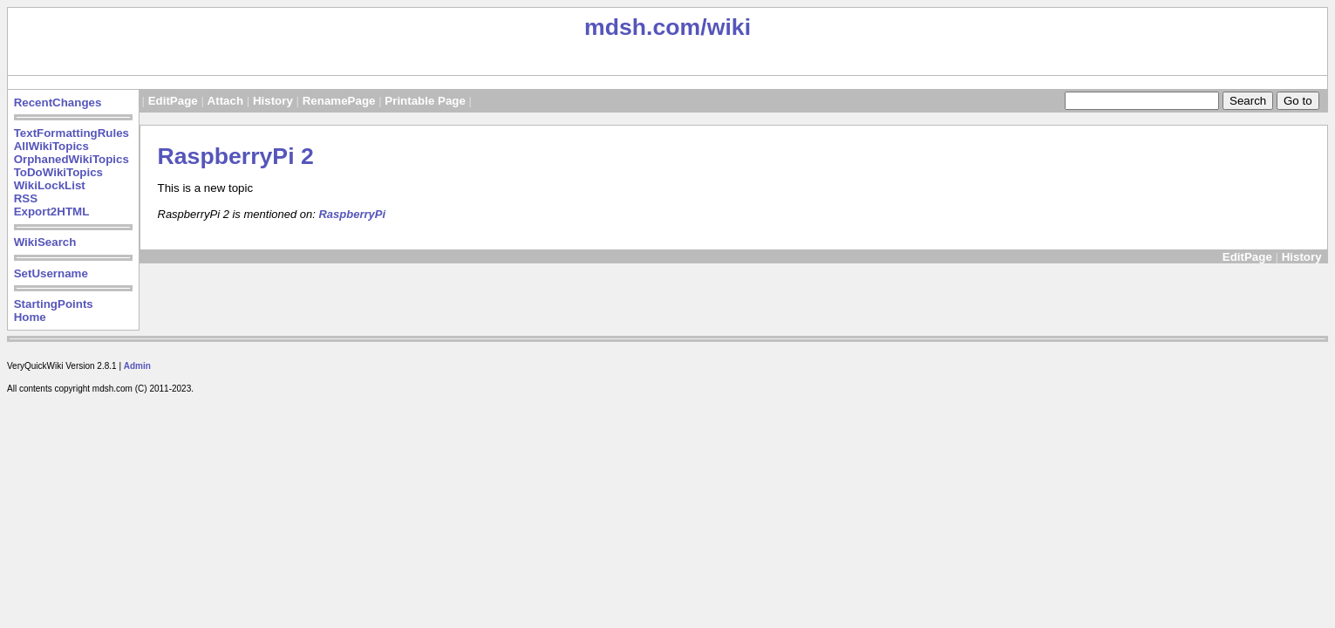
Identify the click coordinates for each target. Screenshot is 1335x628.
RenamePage (339, 100)
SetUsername (51, 273)
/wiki (725, 27)
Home (30, 317)
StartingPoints (53, 304)
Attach (225, 100)
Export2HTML (52, 211)
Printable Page (425, 100)
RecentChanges (58, 102)
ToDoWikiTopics (58, 172)
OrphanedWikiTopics (71, 159)
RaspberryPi (351, 214)
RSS (25, 198)
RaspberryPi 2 (236, 156)
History (273, 100)
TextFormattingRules (71, 133)
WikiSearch (45, 242)
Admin (137, 366)
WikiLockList (49, 185)
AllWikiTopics (51, 146)
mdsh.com (642, 27)
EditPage (173, 100)
